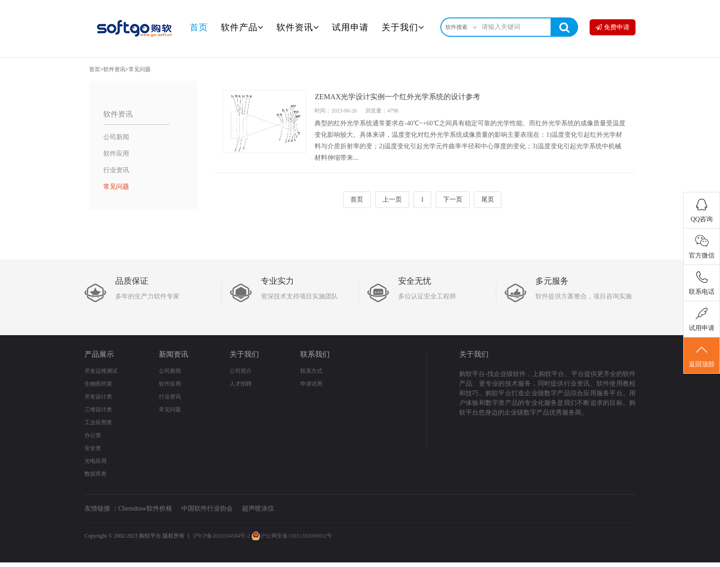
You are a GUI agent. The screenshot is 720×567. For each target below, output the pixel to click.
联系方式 (311, 371)
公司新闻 (116, 137)
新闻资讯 (173, 354)
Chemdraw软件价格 (145, 508)
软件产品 (242, 27)
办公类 (92, 435)
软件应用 (116, 153)
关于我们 (403, 27)
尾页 (487, 199)
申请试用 (311, 384)
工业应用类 (98, 422)
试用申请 (350, 27)
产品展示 (99, 354)
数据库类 (95, 474)
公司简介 (241, 371)
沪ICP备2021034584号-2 (221, 536)
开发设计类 (98, 396)
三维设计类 (98, 409)
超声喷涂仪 (258, 508)
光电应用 (95, 461)
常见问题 (140, 69)
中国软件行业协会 (207, 508)
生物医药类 (98, 384)
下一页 (452, 199)
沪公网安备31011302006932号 (291, 535)
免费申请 (613, 27)
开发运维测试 (101, 371)
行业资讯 (116, 170)
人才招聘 (241, 384)
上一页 (392, 199)
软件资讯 (297, 27)
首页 (199, 27)
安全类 (92, 448)
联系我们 (315, 354)
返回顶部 (702, 356)
